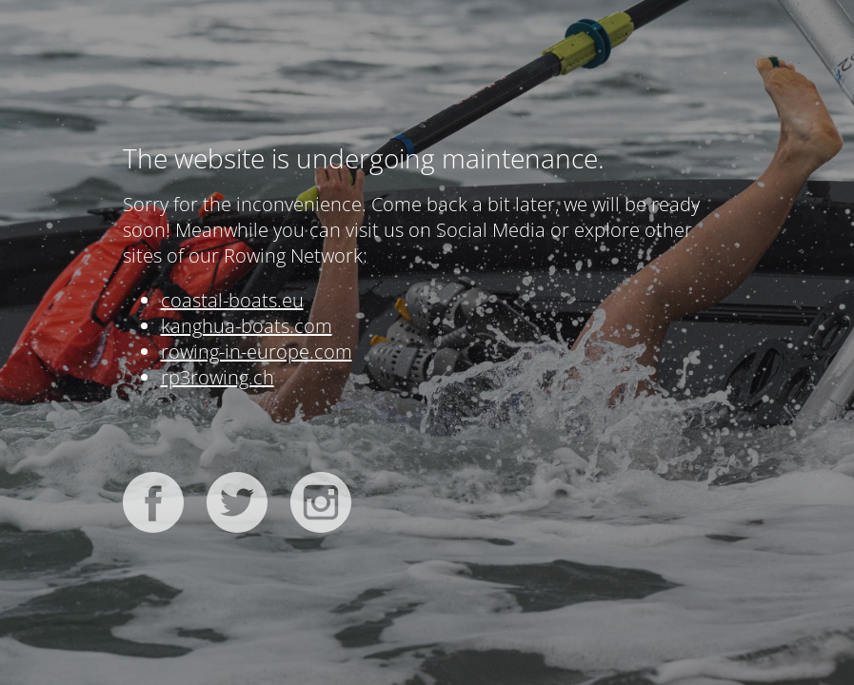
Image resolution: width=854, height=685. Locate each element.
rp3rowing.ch (217, 377)
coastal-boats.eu (232, 300)
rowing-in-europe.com (256, 351)
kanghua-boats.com (246, 326)
